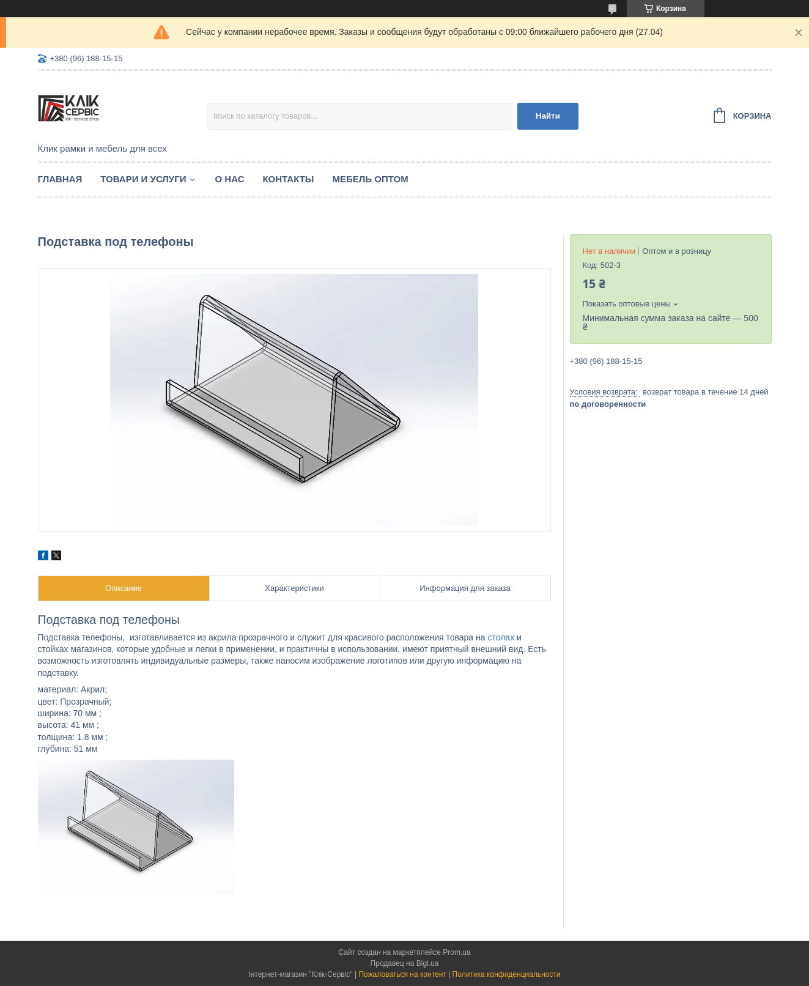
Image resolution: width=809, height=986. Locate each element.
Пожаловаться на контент (402, 974)
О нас (230, 178)
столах (500, 637)
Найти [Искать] (548, 115)
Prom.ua (456, 952)
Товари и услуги (143, 178)
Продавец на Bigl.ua (405, 963)
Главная (60, 178)
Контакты (288, 178)
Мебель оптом (370, 178)
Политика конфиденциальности (507, 974)
